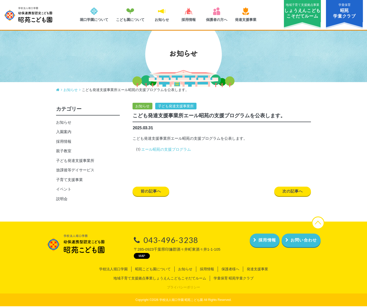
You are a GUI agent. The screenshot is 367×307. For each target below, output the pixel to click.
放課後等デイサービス (75, 171)
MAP (128, 256)
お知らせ (142, 107)
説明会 (62, 199)
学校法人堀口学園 (113, 269)
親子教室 (63, 151)
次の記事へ (292, 192)
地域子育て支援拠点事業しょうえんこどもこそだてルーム (159, 279)
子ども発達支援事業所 (176, 107)
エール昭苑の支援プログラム (166, 150)
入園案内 (63, 132)
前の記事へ (152, 192)
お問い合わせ (296, 241)
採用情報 (63, 142)
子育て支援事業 (69, 180)
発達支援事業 (257, 269)
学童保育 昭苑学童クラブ (234, 279)
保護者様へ (230, 269)
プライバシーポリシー (183, 288)
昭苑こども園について (153, 269)
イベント (63, 190)
